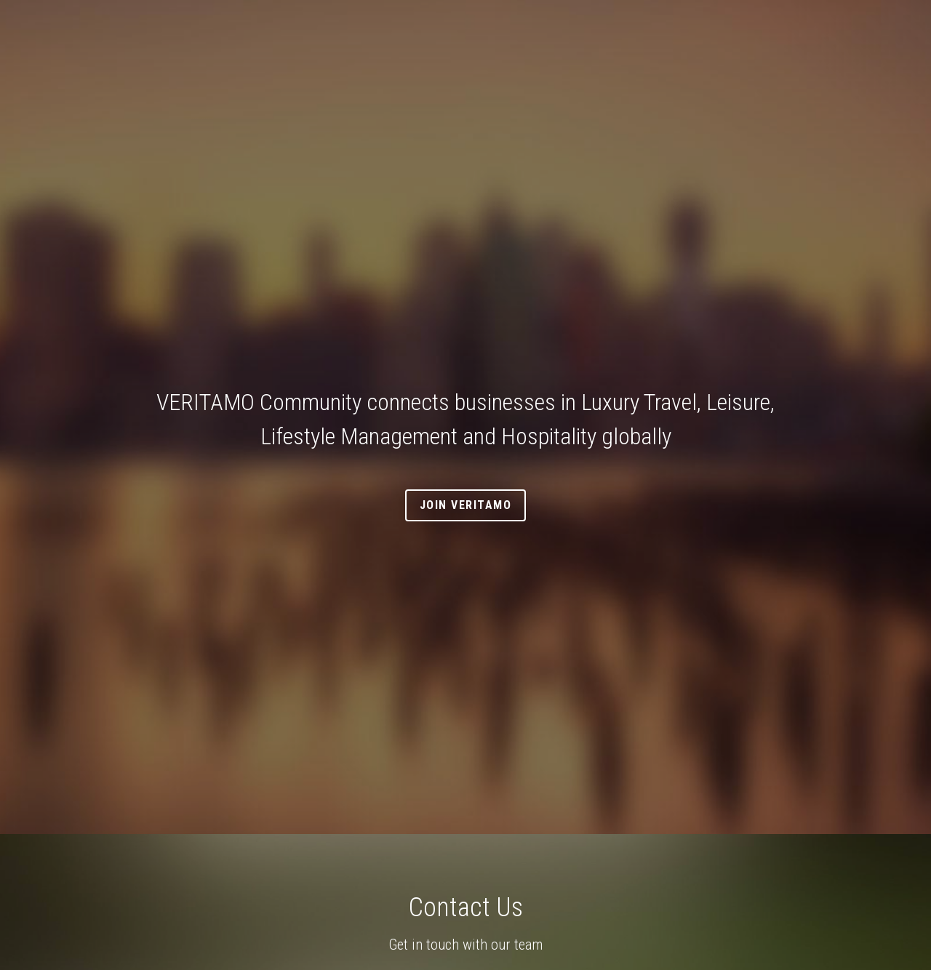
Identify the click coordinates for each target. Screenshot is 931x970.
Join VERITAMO (466, 505)
